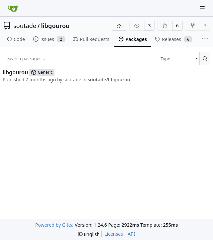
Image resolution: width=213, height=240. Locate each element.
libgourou (55, 25)
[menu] (177, 58)
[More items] (205, 39)
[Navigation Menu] (203, 8)
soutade (24, 25)
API (131, 234)
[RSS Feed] (119, 26)
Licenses (113, 234)
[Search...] (204, 58)
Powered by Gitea (54, 225)
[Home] (12, 8)
